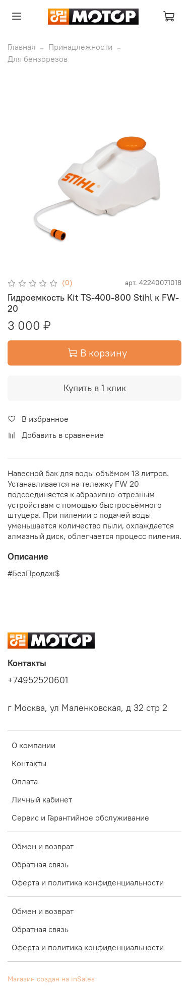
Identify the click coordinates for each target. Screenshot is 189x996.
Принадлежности (80, 47)
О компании (33, 745)
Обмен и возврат (43, 846)
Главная (21, 47)
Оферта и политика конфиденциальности (88, 882)
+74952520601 (38, 680)
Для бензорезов (38, 59)
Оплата (25, 781)
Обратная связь (40, 864)
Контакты (29, 763)
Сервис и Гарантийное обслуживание (80, 817)
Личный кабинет (42, 799)
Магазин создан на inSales (51, 978)
